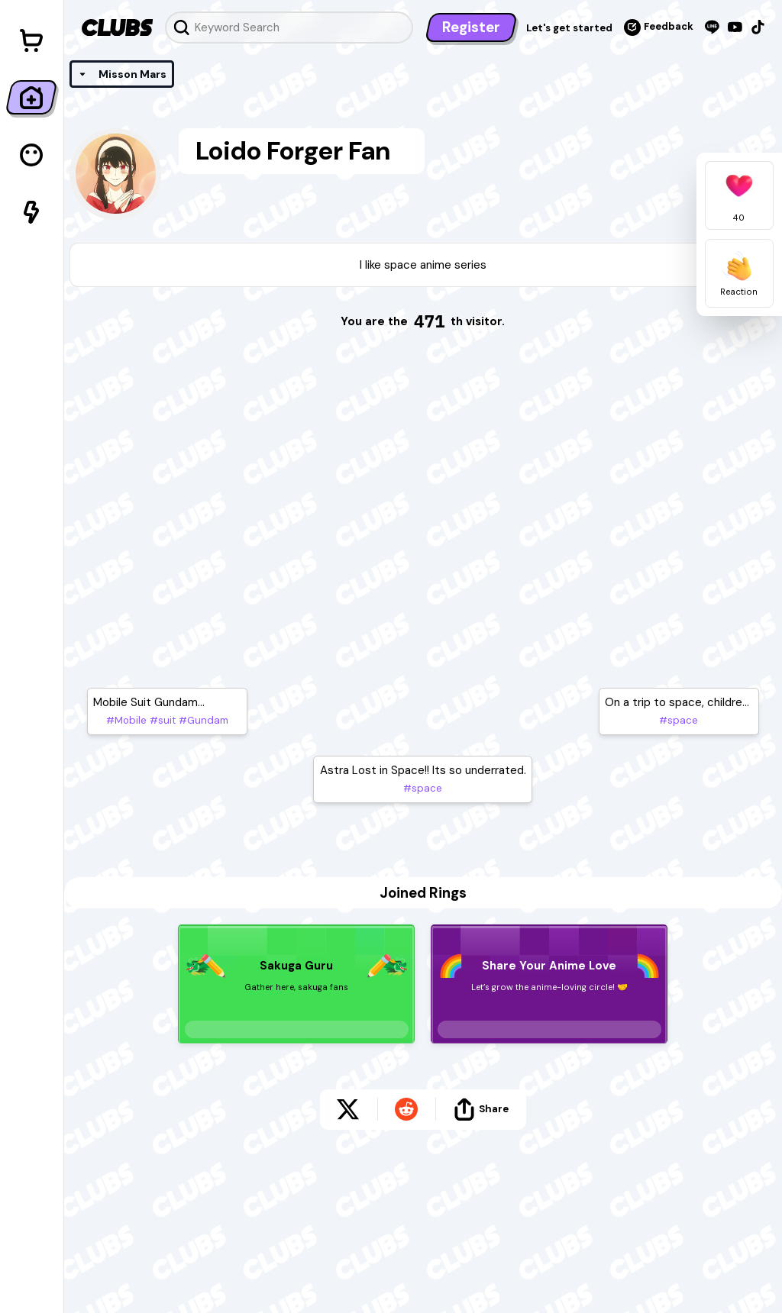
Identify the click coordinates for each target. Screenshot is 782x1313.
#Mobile (126, 720)
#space (422, 788)
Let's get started (569, 27)
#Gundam (202, 720)
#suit (161, 720)
